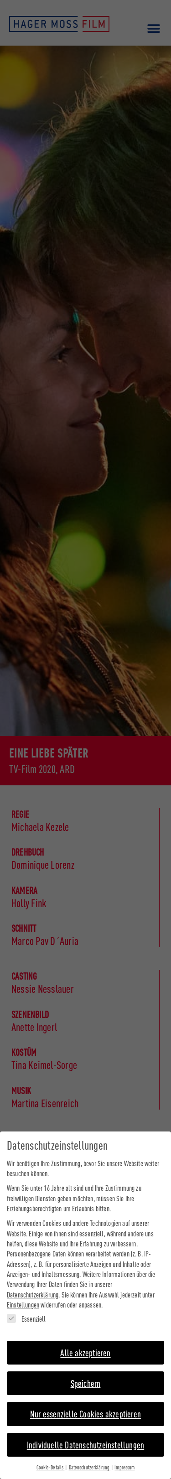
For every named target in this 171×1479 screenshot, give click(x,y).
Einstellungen (23, 1298)
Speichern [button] (86, 1376)
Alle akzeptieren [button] (85, 1345)
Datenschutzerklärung (32, 1287)
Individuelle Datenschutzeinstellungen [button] (85, 1437)
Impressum (124, 1460)
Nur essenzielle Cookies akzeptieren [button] (85, 1406)
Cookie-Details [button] (50, 1460)
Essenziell (26, 1311)
